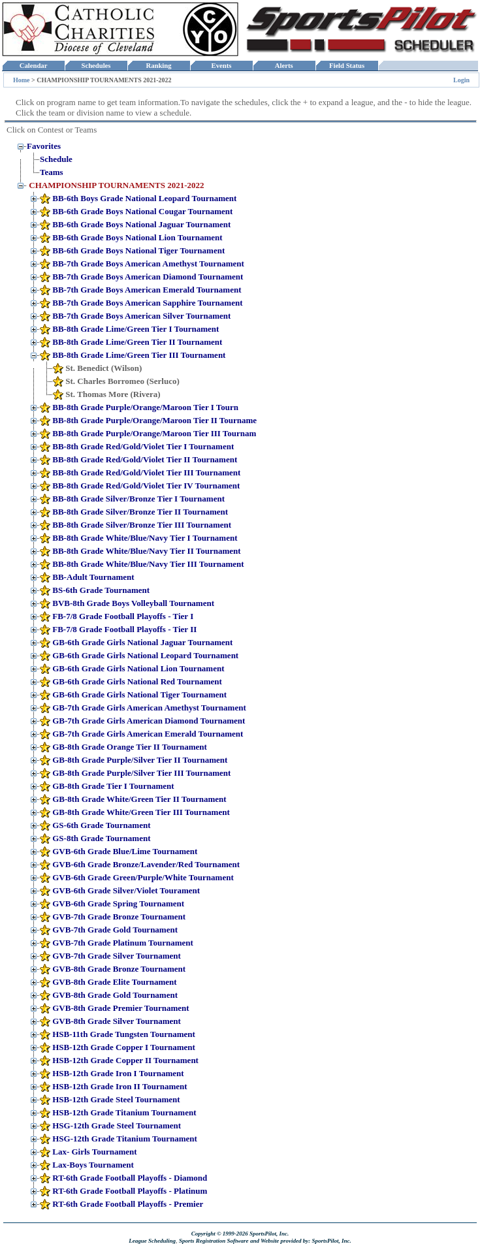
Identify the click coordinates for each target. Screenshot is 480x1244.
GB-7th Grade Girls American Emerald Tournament (147, 734)
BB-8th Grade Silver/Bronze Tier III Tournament (141, 525)
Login (461, 80)
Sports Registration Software (214, 1240)
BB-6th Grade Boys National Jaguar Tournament (141, 224)
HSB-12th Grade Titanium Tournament (124, 1112)
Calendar (33, 65)
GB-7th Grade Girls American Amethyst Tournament (149, 707)
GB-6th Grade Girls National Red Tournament (137, 681)
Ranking (158, 65)
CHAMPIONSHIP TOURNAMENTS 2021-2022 (116, 185)
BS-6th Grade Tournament (101, 590)
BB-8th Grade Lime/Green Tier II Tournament (137, 342)
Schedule (56, 159)
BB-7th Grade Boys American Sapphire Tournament (147, 303)
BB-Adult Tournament (93, 577)
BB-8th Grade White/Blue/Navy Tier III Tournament (148, 564)
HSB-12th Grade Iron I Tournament (118, 1073)
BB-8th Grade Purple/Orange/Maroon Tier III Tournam (154, 433)
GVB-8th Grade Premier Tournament (120, 1008)
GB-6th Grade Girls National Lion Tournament (138, 668)
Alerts (284, 65)
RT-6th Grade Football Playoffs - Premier (127, 1204)
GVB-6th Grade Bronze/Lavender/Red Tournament (146, 864)
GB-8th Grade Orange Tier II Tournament (129, 747)
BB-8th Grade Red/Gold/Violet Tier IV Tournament (146, 485)
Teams (51, 172)
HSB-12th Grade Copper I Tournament (123, 1047)
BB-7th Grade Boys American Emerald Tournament (146, 290)
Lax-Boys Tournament (93, 1165)
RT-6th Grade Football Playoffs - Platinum (129, 1191)
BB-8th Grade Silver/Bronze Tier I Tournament (138, 498)
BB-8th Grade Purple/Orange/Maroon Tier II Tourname (154, 420)
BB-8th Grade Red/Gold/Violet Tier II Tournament (144, 459)
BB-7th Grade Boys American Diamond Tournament (147, 276)
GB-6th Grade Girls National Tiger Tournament (139, 694)
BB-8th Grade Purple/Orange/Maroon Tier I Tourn (145, 407)
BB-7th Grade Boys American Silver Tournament (141, 316)
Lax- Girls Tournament (94, 1151)
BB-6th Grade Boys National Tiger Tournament (138, 250)
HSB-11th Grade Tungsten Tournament (123, 1034)
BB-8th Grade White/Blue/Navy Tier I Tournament (144, 538)
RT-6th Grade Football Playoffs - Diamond (129, 1178)
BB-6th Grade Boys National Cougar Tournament (142, 211)
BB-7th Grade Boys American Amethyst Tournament (148, 263)
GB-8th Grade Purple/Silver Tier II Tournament (139, 760)
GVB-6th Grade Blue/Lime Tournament (124, 851)
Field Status (347, 65)
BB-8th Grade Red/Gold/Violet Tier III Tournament (146, 472)
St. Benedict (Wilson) (103, 368)
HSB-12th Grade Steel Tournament (116, 1099)
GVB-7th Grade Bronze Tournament (118, 916)
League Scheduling (152, 1240)
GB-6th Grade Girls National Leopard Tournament (145, 655)
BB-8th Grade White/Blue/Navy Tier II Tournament (146, 551)
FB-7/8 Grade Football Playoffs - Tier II (124, 629)
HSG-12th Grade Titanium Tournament (124, 1138)
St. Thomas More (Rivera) (112, 394)
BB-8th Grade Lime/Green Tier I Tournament (135, 329)
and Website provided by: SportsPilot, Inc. (300, 1240)
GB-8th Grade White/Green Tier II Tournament (139, 799)
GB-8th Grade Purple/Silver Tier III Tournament (141, 773)
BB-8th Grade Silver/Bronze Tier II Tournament (140, 512)
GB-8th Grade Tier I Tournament (113, 786)
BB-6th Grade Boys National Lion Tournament (137, 237)
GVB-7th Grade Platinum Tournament (122, 943)
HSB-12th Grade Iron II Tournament (119, 1086)
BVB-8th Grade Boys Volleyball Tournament (133, 603)
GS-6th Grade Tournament (101, 825)
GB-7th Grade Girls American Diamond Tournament (148, 721)
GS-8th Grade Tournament (101, 838)
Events (221, 65)
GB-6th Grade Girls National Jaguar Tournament (142, 642)
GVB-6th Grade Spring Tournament (118, 903)
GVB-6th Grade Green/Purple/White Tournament (142, 877)
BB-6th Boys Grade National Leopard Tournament (144, 198)
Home (21, 80)
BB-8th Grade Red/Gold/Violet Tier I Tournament (143, 446)
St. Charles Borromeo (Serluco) (122, 381)
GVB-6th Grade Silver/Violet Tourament (126, 890)
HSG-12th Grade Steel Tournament (116, 1125)
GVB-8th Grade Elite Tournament (114, 982)
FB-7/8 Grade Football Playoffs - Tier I (122, 616)
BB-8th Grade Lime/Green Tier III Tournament (138, 355)
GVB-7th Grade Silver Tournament (116, 956)
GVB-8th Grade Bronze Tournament (118, 969)
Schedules (96, 65)
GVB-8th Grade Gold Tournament (115, 995)
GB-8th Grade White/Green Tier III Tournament (140, 812)
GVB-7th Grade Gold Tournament (115, 929)
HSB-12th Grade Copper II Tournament (125, 1060)
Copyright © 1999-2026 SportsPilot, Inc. (240, 1233)
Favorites (44, 146)
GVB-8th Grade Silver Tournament (116, 1021)
